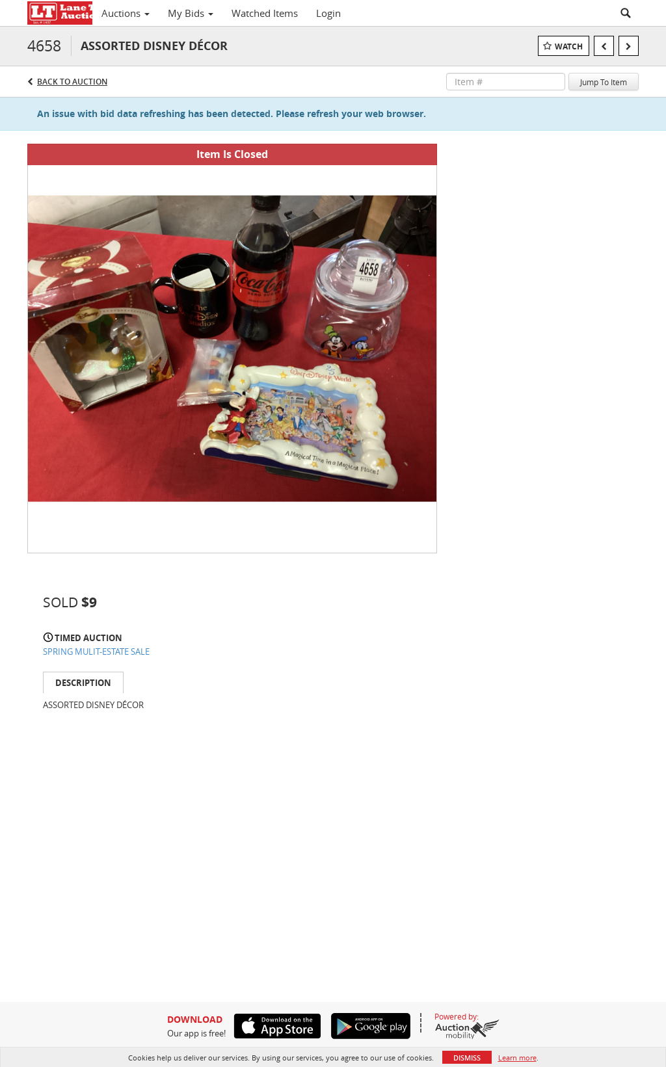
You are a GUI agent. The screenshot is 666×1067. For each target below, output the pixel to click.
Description (83, 683)
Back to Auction (72, 81)
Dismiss (467, 1057)
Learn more (517, 1057)
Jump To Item (603, 82)
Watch (569, 46)
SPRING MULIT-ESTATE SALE (96, 651)
